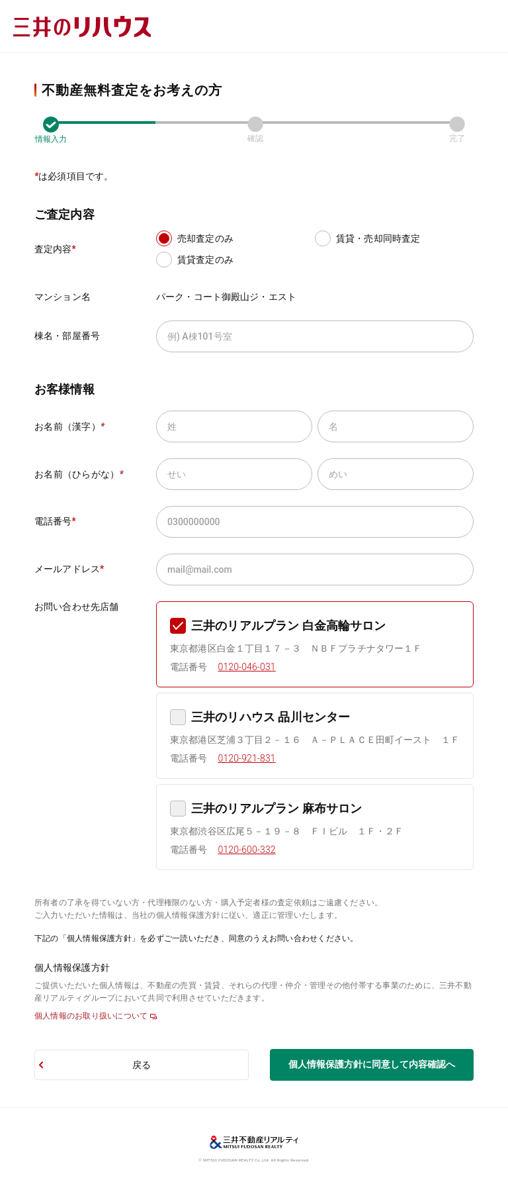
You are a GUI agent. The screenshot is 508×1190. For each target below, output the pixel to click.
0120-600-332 (247, 849)
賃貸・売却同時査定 (378, 238)
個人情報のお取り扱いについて (91, 1015)
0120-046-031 (247, 667)
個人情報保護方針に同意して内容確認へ (371, 1064)
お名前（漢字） (69, 426)
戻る (141, 1065)
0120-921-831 (247, 758)
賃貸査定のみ (205, 259)
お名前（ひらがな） (79, 474)
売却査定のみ (205, 238)
